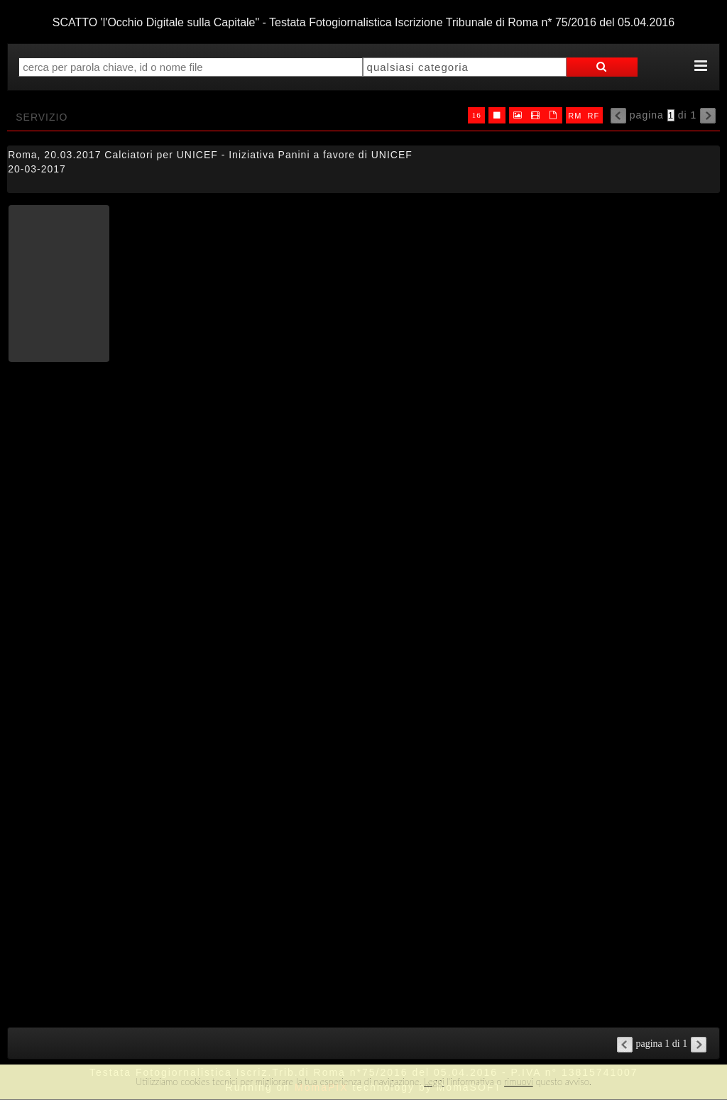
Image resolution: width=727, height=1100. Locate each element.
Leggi (434, 1081)
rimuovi (518, 1081)
